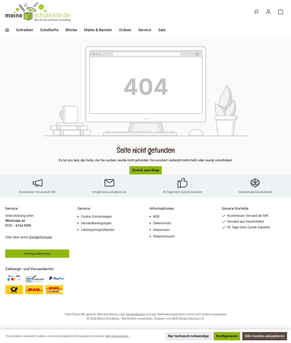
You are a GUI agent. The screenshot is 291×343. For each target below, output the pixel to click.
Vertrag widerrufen (37, 253)
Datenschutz (162, 223)
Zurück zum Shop (145, 170)
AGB (156, 216)
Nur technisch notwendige (188, 336)
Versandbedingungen (96, 223)
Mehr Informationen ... (117, 336)
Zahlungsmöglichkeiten (97, 230)
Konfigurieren (227, 336)
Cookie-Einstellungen (96, 216)
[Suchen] (256, 12)
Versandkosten (136, 314)
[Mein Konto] (268, 12)
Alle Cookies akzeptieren (264, 336)
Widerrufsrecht (164, 236)
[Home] (10, 30)
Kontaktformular (40, 237)
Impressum (161, 230)
